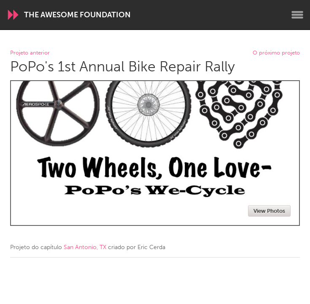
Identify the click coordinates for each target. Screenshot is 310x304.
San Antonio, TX (85, 247)
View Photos (269, 211)
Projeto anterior (30, 53)
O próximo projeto (276, 53)
